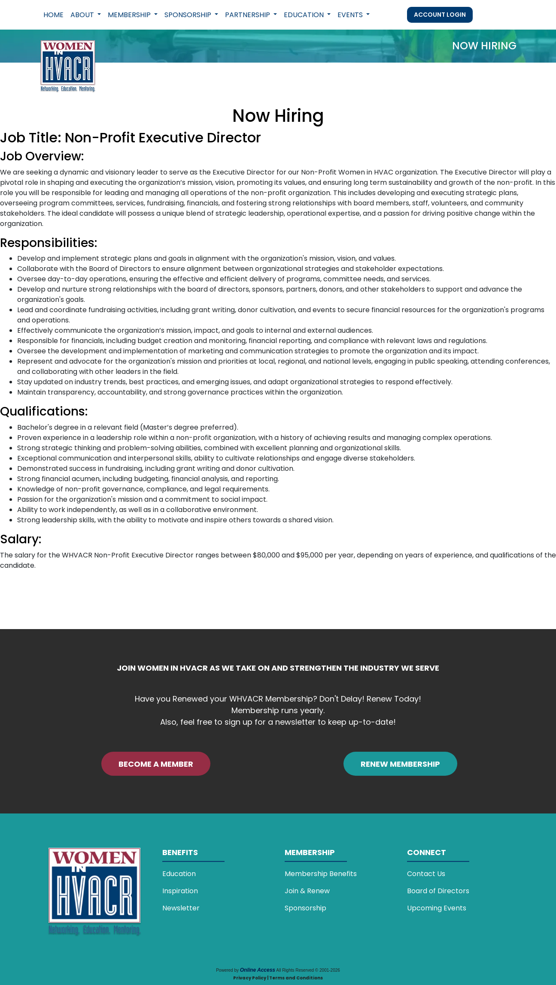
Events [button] (351, 15)
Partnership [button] (248, 15)
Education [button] (304, 15)
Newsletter (181, 908)
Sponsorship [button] (188, 15)
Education (179, 874)
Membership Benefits (321, 874)
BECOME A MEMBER (155, 764)
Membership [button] (130, 15)
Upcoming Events (436, 908)
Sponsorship (305, 908)
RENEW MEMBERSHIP (400, 764)
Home (53, 15)
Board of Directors (438, 891)
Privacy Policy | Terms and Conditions (278, 978)
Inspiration (180, 891)
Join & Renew (307, 891)
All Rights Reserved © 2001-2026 (308, 970)
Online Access (257, 970)
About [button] (83, 15)
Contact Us (426, 874)
